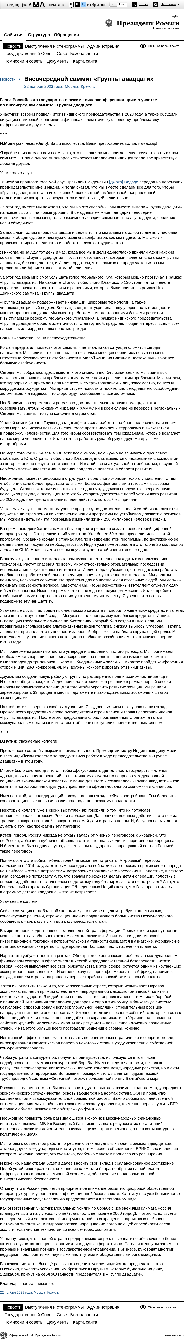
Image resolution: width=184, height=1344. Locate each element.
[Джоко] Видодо (123, 182)
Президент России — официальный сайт (142, 24)
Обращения (66, 34)
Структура (39, 34)
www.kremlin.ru (174, 1335)
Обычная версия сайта (163, 45)
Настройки (168, 4)
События (14, 34)
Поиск (143, 4)
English (174, 16)
